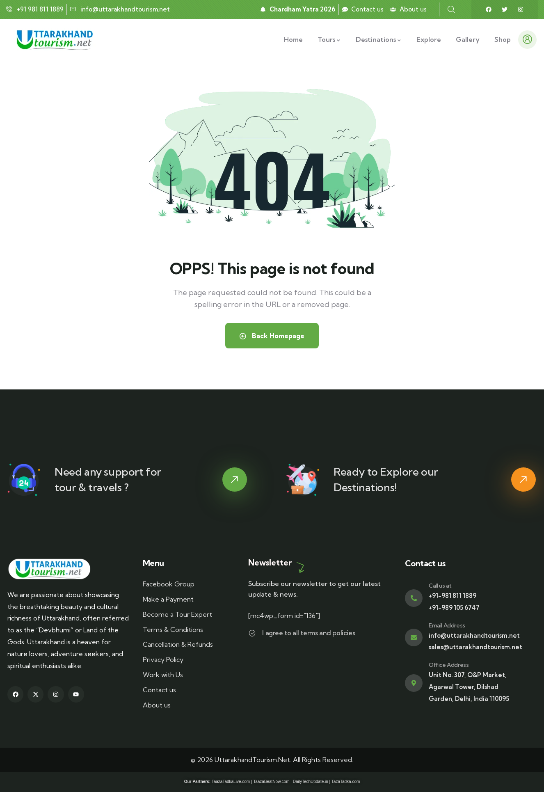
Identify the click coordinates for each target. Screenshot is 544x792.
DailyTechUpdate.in (310, 781)
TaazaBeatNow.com (271, 781)
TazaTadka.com (345, 781)
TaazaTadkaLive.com (231, 781)
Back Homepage (272, 336)
